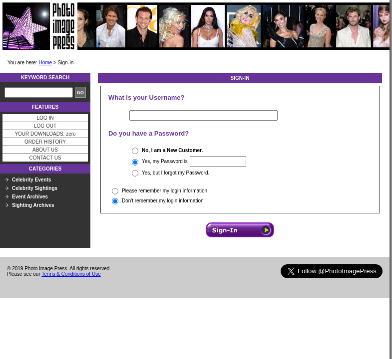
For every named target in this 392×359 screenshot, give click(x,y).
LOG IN (45, 118)
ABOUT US (45, 150)
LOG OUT (45, 126)
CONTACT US (45, 158)
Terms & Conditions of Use (70, 274)
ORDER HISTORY (45, 142)
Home (45, 62)
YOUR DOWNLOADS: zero (44, 134)
